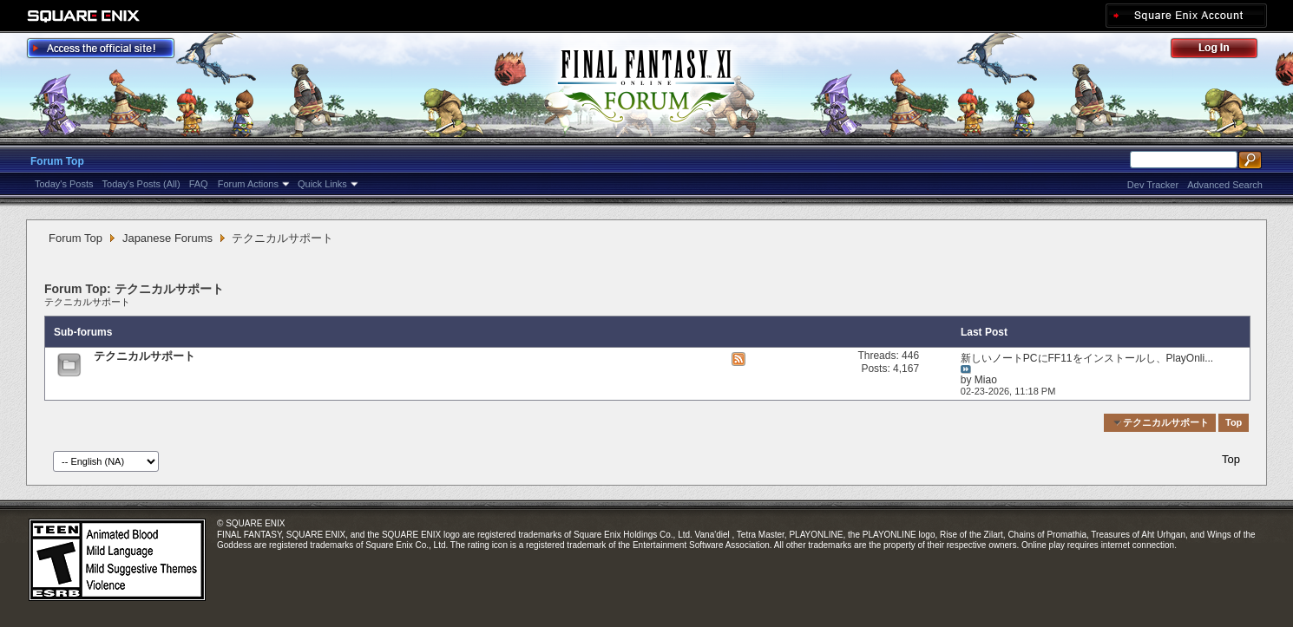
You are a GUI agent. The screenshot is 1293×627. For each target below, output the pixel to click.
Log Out (1223, 50)
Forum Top (57, 161)
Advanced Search (1225, 185)
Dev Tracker (1152, 185)
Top (1233, 422)
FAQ (198, 184)
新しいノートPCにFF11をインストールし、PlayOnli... (1087, 358)
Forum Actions (248, 184)
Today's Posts (64, 184)
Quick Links (322, 184)
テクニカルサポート (87, 302)
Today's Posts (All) (141, 184)
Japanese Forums (167, 238)
